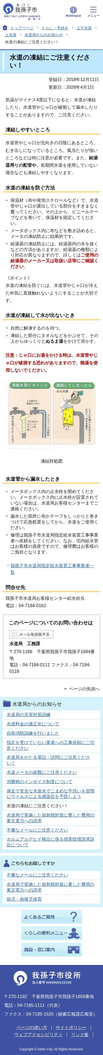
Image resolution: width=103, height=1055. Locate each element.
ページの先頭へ (84, 689)
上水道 (10, 35)
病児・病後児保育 (24, 899)
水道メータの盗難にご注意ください (42, 772)
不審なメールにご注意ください (37, 830)
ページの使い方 (31, 1027)
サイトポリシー (71, 1027)
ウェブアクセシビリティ (38, 1034)
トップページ (22, 28)
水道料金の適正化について (33, 724)
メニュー (93, 12)
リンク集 (80, 1034)
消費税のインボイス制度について (40, 781)
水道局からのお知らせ (43, 35)
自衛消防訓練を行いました (33, 733)
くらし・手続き (54, 28)
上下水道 (84, 28)
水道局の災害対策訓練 (29, 714)
